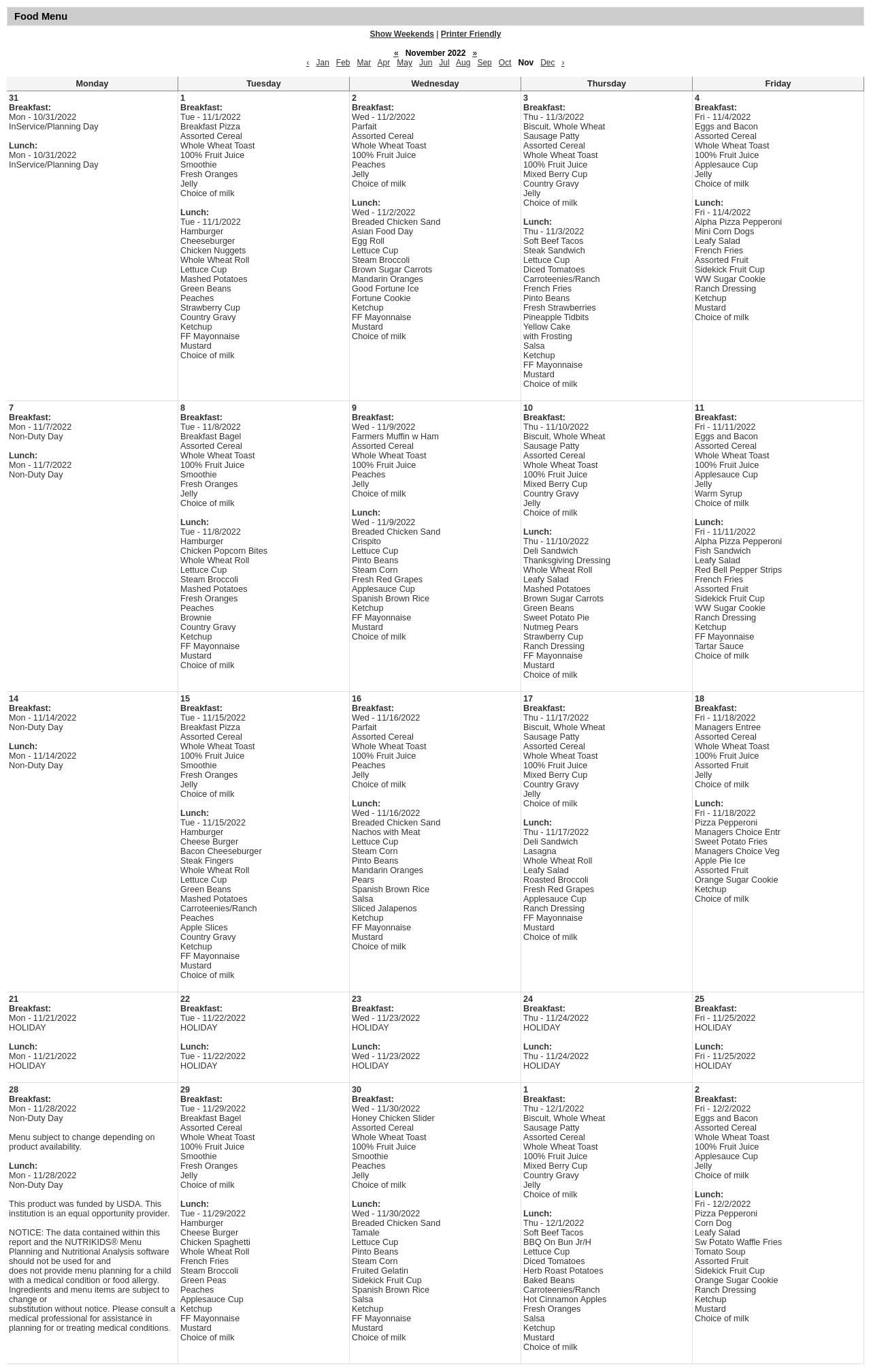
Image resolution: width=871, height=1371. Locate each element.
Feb (343, 62)
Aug (463, 62)
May (404, 62)
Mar (364, 62)
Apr (384, 62)
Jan (322, 62)
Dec (547, 62)
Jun (425, 62)
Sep (484, 62)
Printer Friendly (471, 34)
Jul (444, 62)
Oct (505, 62)
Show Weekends (402, 34)
